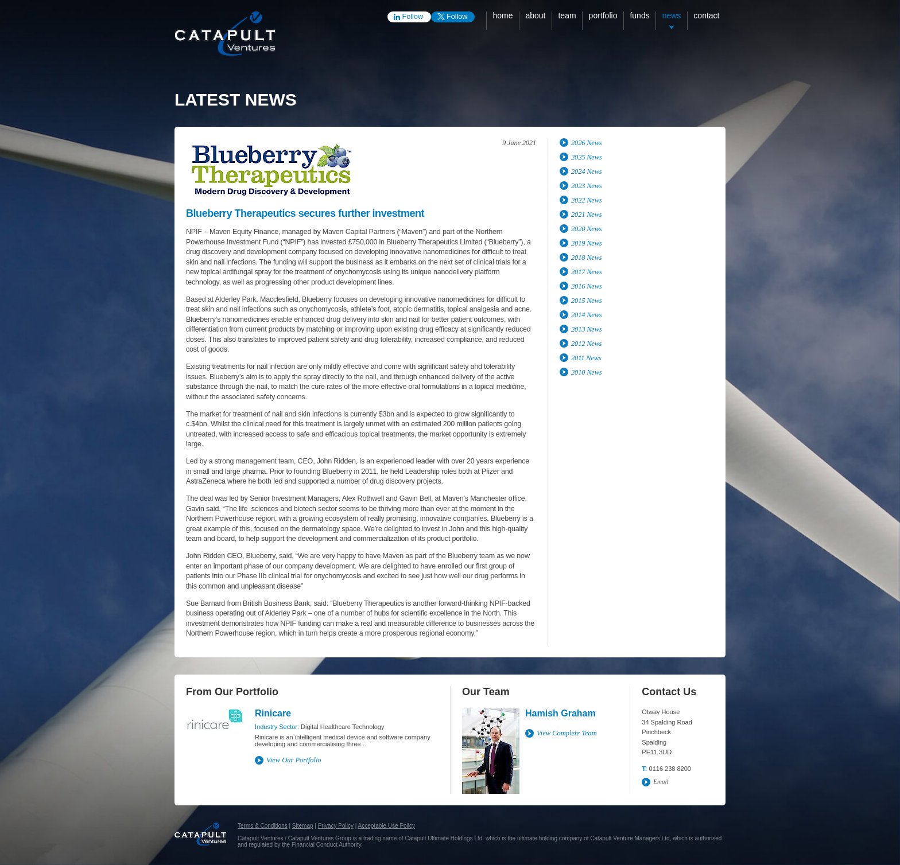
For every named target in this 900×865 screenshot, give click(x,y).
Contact (706, 15)
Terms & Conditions (263, 826)
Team (567, 15)
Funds (639, 15)
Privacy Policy (336, 826)
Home (502, 15)
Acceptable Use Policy (387, 826)
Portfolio (603, 15)
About (535, 15)
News (671, 15)
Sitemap (302, 826)
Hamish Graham (560, 713)
